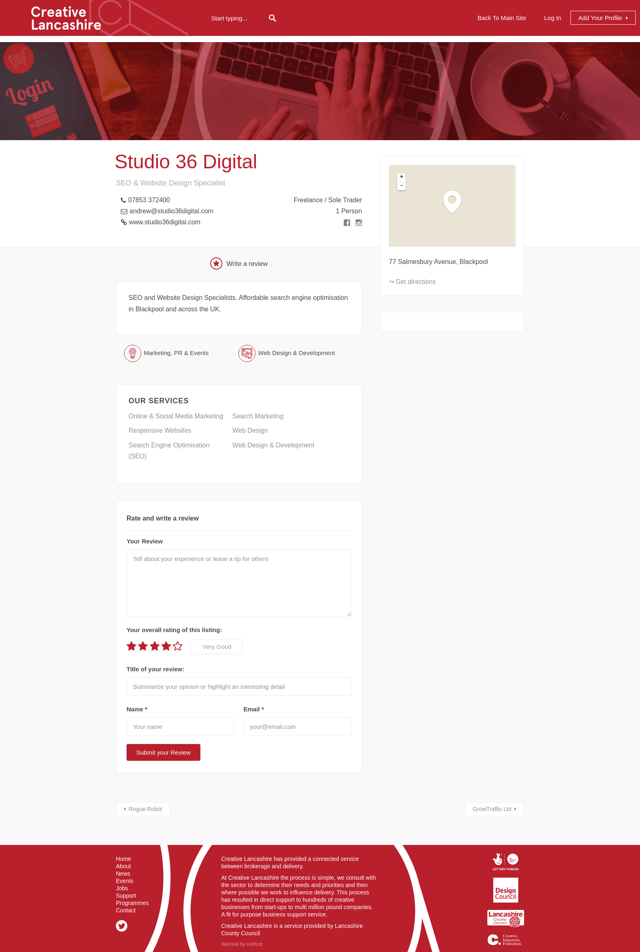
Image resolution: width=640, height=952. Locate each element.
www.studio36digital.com (164, 222)
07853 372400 (149, 200)
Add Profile (600, 17)
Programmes (132, 903)
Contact (126, 910)
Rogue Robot (145, 809)
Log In (552, 17)
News (123, 873)
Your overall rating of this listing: (174, 629)
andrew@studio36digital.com (171, 211)
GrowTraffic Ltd (492, 809)
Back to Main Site (502, 17)
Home (123, 859)
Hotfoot (254, 944)
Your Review (145, 541)
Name (137, 709)
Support (126, 895)
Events (124, 881)
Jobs (122, 888)
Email (253, 709)
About (123, 866)
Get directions (416, 281)
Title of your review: (155, 669)
